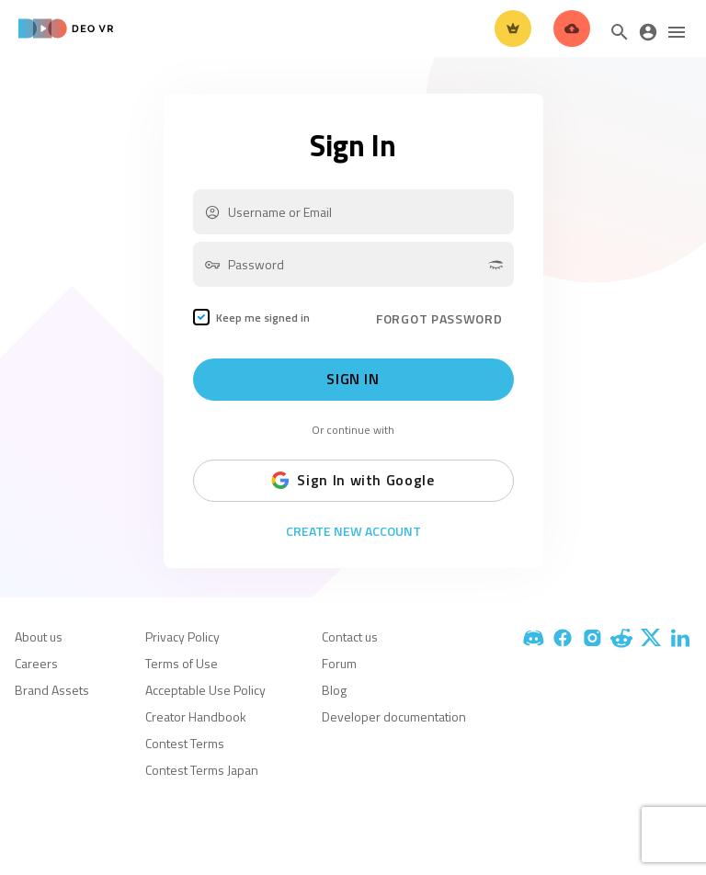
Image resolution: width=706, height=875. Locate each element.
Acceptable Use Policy (205, 689)
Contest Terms (184, 743)
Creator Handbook (195, 716)
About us (39, 636)
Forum (339, 663)
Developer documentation (394, 716)
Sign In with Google (352, 481)
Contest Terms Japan (201, 769)
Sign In (352, 380)
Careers (36, 663)
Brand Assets (52, 689)
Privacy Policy (182, 636)
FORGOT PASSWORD (439, 318)
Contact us (350, 636)
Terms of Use (181, 663)
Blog (334, 689)
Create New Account (353, 531)
